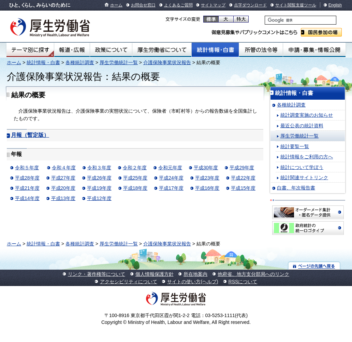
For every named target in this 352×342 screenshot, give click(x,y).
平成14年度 (27, 198)
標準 (211, 19)
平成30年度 (206, 167)
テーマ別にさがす (30, 50)
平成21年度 (27, 188)
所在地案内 (195, 274)
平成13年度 (63, 198)
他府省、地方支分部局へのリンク (253, 274)
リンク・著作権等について (96, 274)
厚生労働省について (161, 50)
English (335, 5)
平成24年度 (171, 178)
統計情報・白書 (215, 50)
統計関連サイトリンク (304, 177)
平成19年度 (99, 188)
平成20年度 (63, 188)
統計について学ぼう (301, 167)
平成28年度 (27, 178)
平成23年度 (207, 178)
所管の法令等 (261, 50)
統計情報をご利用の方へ (306, 156)
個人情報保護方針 (154, 274)
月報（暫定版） (30, 135)
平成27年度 (63, 178)
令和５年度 (27, 167)
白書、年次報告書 (296, 187)
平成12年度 (99, 198)
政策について (111, 50)
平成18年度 (135, 188)
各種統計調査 (79, 62)
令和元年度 (170, 167)
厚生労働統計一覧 (119, 62)
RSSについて (243, 281)
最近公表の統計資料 (301, 125)
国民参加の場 (321, 32)
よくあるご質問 (178, 5)
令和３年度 (99, 167)
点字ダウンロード (250, 5)
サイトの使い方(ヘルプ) (192, 281)
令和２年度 (135, 167)
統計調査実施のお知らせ (306, 115)
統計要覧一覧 (294, 146)
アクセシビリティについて (128, 281)
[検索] (300, 20)
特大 (241, 19)
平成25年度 (135, 178)
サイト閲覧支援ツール (295, 5)
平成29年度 (242, 167)
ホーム (116, 5)
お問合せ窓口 (143, 5)
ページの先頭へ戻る (314, 265)
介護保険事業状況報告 (167, 62)
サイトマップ (213, 5)
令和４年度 (64, 167)
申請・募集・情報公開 (314, 50)
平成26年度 (99, 178)
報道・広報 (71, 50)
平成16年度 (207, 188)
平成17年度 (171, 188)
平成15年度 (243, 188)
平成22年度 (243, 178)
